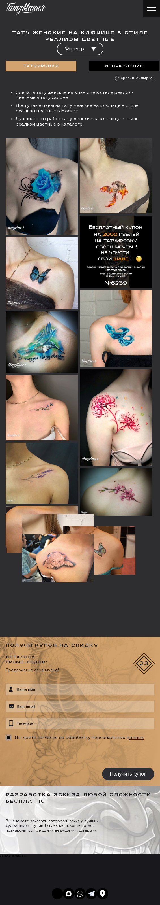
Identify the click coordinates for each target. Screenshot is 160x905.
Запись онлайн (25, 865)
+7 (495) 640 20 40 (38, 826)
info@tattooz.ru (35, 836)
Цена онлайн (66, 865)
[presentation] (42, 646)
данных (135, 629)
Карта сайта (16, 898)
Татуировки (41, 66)
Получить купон (128, 665)
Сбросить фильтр (133, 78)
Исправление (124, 66)
